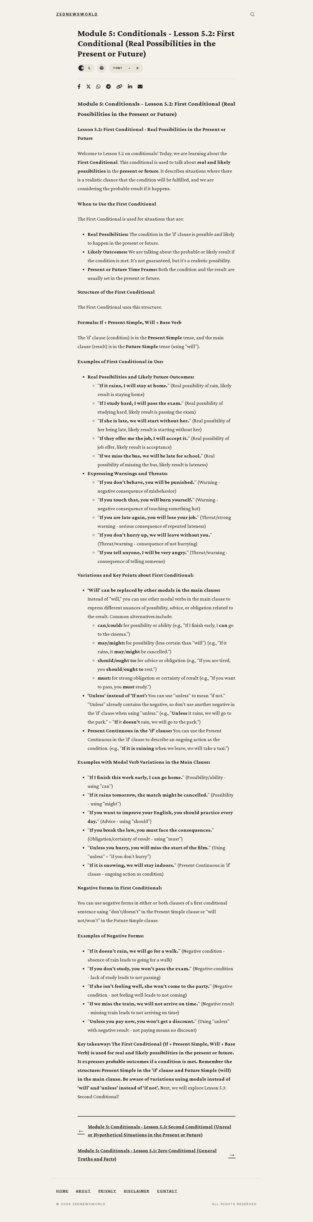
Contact (167, 1191)
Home (62, 1191)
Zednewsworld (77, 14)
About (83, 1191)
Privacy (107, 1191)
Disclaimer (136, 1191)
